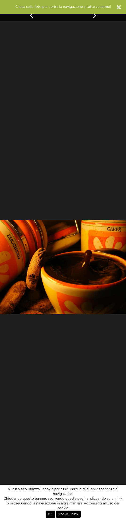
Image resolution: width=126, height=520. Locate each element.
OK (50, 514)
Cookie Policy (68, 514)
